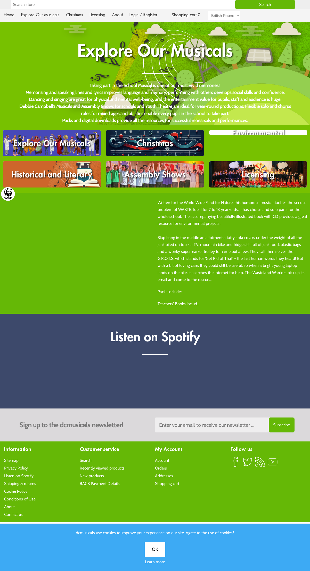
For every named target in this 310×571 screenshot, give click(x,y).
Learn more (155, 561)
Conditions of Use (20, 498)
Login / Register (148, 15)
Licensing (101, 15)
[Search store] (123, 4)
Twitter (248, 464)
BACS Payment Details (100, 483)
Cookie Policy (15, 491)
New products (92, 475)
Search (86, 460)
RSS (260, 464)
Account (162, 460)
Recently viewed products (102, 467)
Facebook (235, 464)
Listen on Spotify (19, 475)
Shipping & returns (20, 483)
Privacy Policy (16, 467)
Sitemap (11, 460)
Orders (161, 467)
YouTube (273, 464)
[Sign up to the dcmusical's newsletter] (225, 424)
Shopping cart (167, 483)
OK (155, 549)
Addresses (164, 475)
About (122, 15)
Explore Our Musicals (41, 15)
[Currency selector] (230, 15)
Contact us (13, 514)
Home (9, 15)
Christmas (76, 15)
